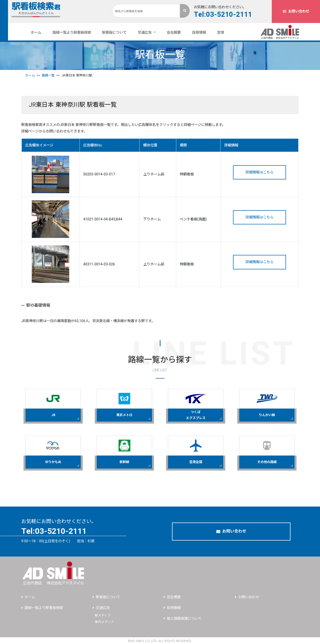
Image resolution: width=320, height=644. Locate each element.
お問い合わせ (296, 11)
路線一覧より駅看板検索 (71, 32)
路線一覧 (48, 75)
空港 (220, 32)
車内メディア (104, 622)
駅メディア (103, 615)
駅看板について (114, 32)
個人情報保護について (184, 618)
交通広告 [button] (145, 32)
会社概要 (174, 32)
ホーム (38, 32)
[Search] (146, 11)
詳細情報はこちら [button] (260, 172)
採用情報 (199, 32)
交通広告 (103, 608)
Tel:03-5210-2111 (223, 14)
